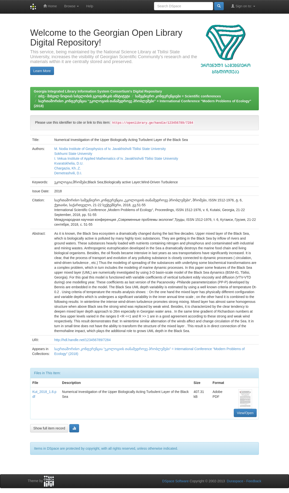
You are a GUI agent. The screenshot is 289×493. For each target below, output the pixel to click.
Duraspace (235, 481)
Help (89, 6)
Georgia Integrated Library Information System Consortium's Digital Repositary (98, 91)
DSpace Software (175, 481)
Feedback (253, 481)
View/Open (245, 413)
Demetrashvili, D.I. (68, 173)
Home (50, 6)
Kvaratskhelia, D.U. (68, 163)
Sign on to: (243, 6)
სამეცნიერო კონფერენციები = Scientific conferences (178, 96)
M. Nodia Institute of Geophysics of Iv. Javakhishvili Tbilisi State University (110, 149)
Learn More (42, 71)
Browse (71, 6)
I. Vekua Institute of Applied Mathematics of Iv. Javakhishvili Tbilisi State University (116, 158)
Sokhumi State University (73, 154)
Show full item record (49, 428)
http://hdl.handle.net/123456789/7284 (82, 340)
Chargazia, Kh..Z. (67, 168)
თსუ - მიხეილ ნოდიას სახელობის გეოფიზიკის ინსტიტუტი (84, 96)
